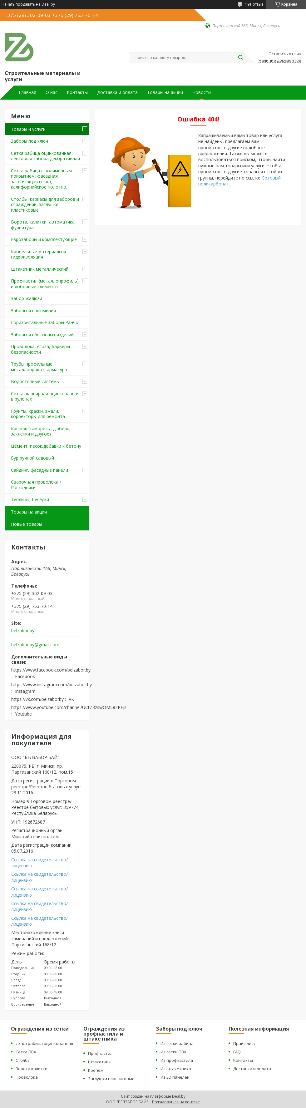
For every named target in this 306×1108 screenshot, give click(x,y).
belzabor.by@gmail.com (35, 645)
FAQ (237, 1052)
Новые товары (26, 524)
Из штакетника (175, 1068)
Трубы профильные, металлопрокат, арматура (39, 366)
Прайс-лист (244, 1043)
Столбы (23, 1060)
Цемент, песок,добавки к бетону (46, 446)
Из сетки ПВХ (173, 1052)
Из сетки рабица (177, 1043)
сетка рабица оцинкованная (44, 1043)
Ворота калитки (31, 1068)
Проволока (27, 1077)
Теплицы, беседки (30, 499)
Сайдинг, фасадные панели (39, 470)
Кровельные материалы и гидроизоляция (38, 254)
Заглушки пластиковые (111, 1078)
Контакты (77, 92)
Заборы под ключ (29, 141)
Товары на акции (165, 92)
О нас (51, 92)
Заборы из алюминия (33, 310)
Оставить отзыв (285, 54)
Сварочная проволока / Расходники (36, 484)
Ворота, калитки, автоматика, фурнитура (43, 224)
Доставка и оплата (117, 92)
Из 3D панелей (175, 1077)
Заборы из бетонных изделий (42, 334)
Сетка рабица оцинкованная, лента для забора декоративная (45, 156)
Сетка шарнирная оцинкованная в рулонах (45, 396)
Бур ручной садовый (32, 458)
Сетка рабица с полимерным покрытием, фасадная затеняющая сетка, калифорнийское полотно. (41, 179)
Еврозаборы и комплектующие (44, 239)
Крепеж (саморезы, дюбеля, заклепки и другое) (41, 431)
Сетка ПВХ (26, 1052)
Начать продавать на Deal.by (28, 4)
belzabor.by (22, 630)
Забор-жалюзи (26, 298)
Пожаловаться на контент (176, 1102)
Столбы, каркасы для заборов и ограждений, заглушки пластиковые (45, 204)
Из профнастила (176, 1060)
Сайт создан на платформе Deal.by (153, 1096)
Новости (201, 92)
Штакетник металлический (39, 269)
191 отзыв (254, 4)
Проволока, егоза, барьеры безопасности (40, 349)
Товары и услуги (28, 129)
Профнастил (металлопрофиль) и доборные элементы (45, 283)
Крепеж (95, 1070)
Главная (27, 92)
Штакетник (99, 1062)
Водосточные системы (35, 381)
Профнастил (100, 1053)
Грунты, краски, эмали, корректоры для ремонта (38, 414)
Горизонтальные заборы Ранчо (44, 322)
